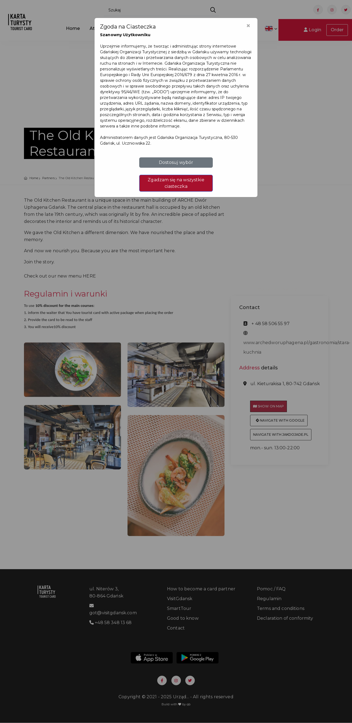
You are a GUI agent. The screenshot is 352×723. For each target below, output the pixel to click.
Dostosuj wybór (176, 162)
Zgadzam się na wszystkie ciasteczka (176, 183)
